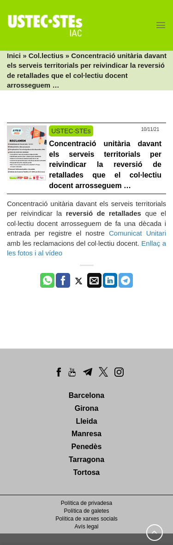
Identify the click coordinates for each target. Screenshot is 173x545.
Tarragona (86, 459)
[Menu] (160, 25)
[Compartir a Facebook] (63, 280)
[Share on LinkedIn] (110, 280)
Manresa (86, 434)
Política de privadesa (86, 503)
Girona (87, 408)
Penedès (87, 446)
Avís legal (87, 526)
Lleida (86, 421)
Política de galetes (86, 511)
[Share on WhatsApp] (47, 280)
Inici (14, 55)
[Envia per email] (94, 280)
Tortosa (86, 472)
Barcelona (86, 395)
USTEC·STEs (71, 131)
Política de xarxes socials (86, 518)
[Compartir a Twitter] (79, 280)
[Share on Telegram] (126, 280)
